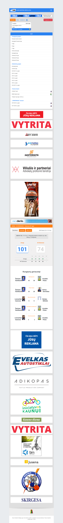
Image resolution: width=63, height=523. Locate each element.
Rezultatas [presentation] (15, 230)
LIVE (48, 20)
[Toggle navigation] (51, 10)
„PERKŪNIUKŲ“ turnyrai (18, 100)
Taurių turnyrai (15, 88)
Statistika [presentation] (22, 230)
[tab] (15, 230)
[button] (31, 39)
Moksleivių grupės (16, 64)
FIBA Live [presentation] (29, 230)
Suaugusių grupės (16, 36)
